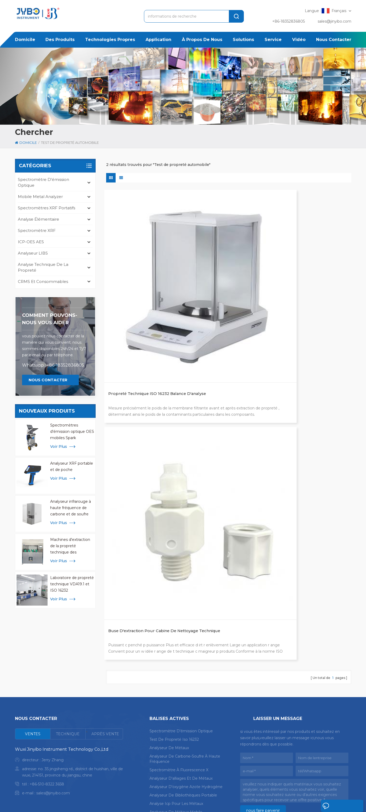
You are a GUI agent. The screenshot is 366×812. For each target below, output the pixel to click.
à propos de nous (202, 39)
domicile (25, 39)
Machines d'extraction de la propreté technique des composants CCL (70, 546)
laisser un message (331, 807)
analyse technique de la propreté (43, 267)
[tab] (32, 659)
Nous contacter (333, 39)
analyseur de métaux (169, 673)
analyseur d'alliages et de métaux (181, 704)
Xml (83, 801)
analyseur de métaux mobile (176, 737)
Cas (244, 784)
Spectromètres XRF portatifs (46, 207)
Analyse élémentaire (38, 219)
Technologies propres (110, 39)
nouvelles (269, 784)
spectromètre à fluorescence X (179, 695)
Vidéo (299, 39)
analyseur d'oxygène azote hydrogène (186, 712)
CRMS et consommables (43, 281)
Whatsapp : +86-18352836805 (53, 365)
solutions (243, 39)
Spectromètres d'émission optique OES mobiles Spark (72, 431)
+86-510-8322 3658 (47, 710)
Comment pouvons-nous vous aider (49, 319)
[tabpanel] (69, 698)
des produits (60, 39)
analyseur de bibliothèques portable (183, 721)
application (158, 39)
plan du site (66, 801)
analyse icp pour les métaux (176, 729)
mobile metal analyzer (40, 196)
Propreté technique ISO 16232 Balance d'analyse (142, 282)
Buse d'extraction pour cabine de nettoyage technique (226, 282)
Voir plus (58, 446)
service (273, 39)
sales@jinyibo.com (334, 21)
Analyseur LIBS (33, 253)
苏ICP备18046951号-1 (214, 801)
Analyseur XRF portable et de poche (71, 466)
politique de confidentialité (114, 801)
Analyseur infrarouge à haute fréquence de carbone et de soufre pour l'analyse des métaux (70, 508)
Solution (221, 784)
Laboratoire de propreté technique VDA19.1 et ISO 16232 (72, 584)
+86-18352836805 (288, 21)
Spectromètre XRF (37, 230)
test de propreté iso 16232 (174, 665)
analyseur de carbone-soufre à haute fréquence (185, 685)
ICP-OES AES (31, 241)
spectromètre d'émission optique (43, 182)
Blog (343, 784)
